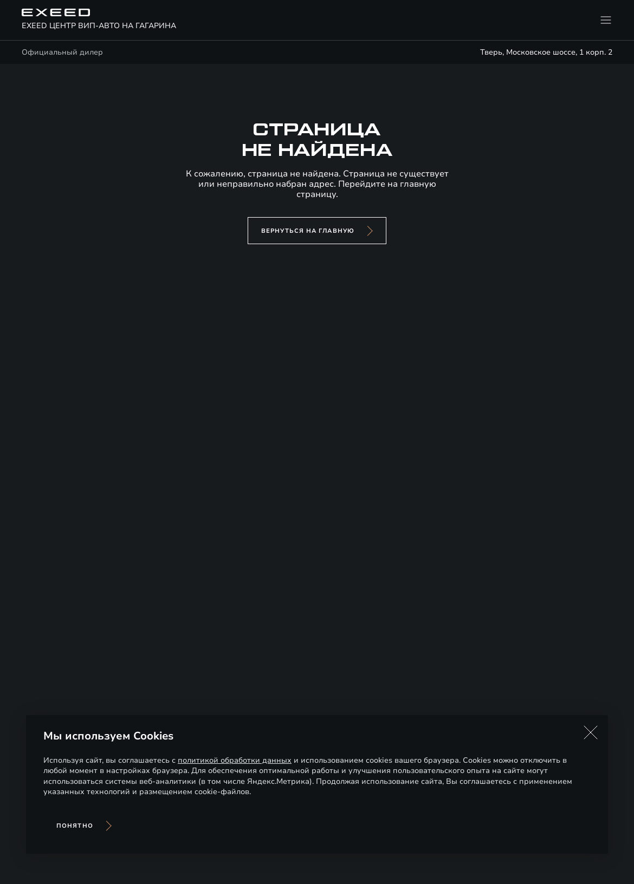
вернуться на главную (307, 231)
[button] (591, 732)
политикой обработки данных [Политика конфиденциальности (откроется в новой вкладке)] (235, 760)
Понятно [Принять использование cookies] (74, 826)
